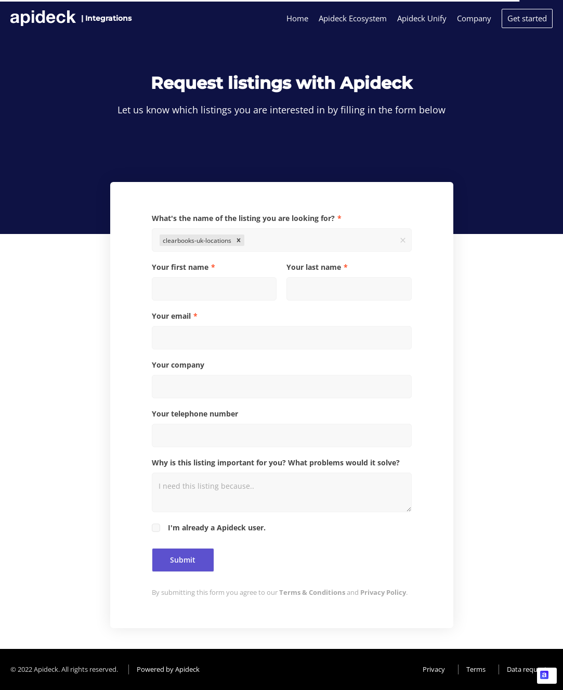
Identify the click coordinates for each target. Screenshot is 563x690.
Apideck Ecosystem (353, 18)
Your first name (180, 267)
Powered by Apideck (168, 669)
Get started (527, 18)
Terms (476, 669)
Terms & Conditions (312, 592)
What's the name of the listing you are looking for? (243, 218)
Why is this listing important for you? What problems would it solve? (276, 462)
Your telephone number (195, 414)
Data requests (528, 669)
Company (474, 18)
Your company (178, 365)
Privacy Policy (383, 592)
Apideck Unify (422, 18)
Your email (171, 316)
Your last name (313, 267)
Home (297, 18)
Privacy (434, 669)
